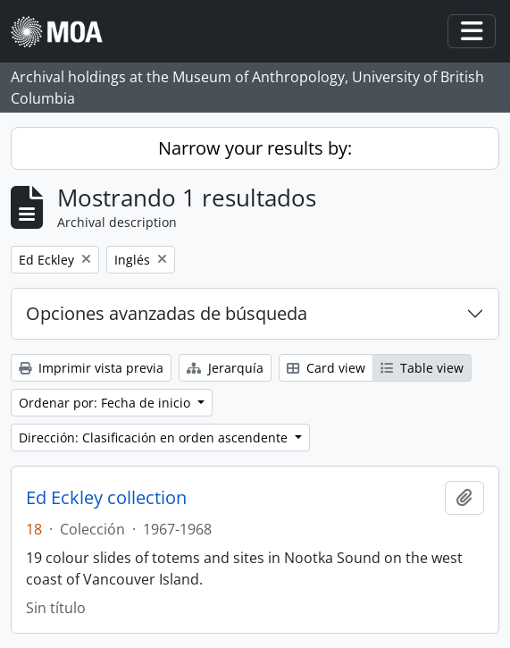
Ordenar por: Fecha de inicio (106, 402)
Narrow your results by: (255, 148)
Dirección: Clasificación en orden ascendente (155, 437)
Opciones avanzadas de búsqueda (166, 313)
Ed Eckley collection (106, 498)
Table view (422, 367)
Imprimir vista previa (91, 367)
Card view (326, 367)
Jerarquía (225, 367)
